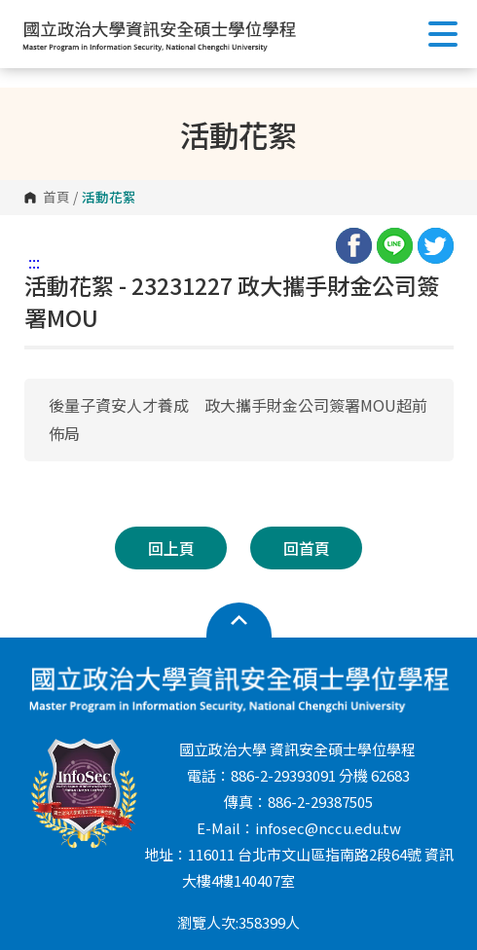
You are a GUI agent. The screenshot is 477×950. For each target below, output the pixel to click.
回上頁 (171, 548)
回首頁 (306, 548)
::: (34, 262)
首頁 (56, 197)
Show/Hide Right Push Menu (443, 34)
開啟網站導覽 (239, 621)
